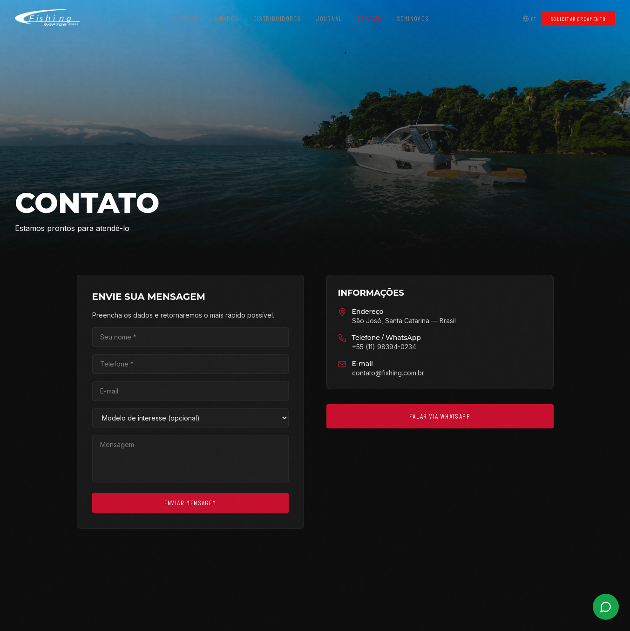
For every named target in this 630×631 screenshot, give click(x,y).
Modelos (186, 18)
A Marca (226, 18)
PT (529, 18)
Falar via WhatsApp (438, 416)
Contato (369, 18)
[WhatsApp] (606, 607)
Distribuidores (277, 18)
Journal (329, 18)
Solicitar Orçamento (578, 18)
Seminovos (413, 18)
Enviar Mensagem (191, 503)
